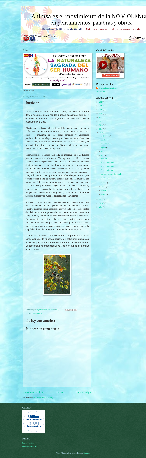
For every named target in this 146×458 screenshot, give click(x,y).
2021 (101, 121)
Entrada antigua (83, 392)
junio (103, 155)
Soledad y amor (106, 178)
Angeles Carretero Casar (108, 88)
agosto (103, 148)
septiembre (105, 144)
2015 (101, 207)
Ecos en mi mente (107, 162)
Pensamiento (37, 313)
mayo (103, 183)
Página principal (28, 443)
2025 (101, 106)
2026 (101, 102)
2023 (101, 113)
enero (103, 194)
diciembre (105, 136)
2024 (101, 110)
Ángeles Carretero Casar (39, 36)
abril (103, 187)
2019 (101, 129)
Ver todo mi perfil (102, 91)
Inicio (60, 392)
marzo (103, 190)
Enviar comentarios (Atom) (43, 398)
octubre (104, 140)
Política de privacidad (30, 446)
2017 (101, 199)
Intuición (104, 158)
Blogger (86, 453)
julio (103, 151)
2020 (101, 125)
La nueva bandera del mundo (111, 174)
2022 (101, 117)
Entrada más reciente (33, 392)
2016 (101, 203)
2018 (101, 133)
